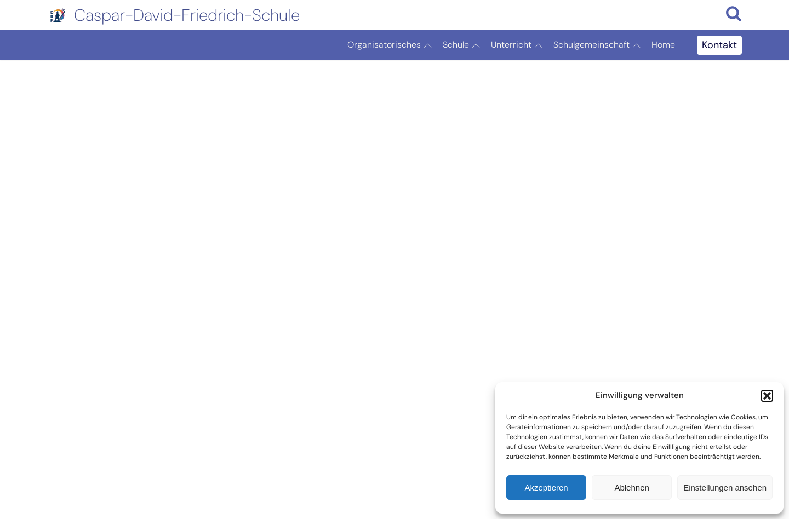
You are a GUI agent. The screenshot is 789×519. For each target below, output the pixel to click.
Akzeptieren (546, 487)
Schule (464, 45)
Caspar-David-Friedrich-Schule (187, 15)
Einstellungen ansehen (725, 487)
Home (663, 44)
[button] (767, 395)
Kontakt (719, 44)
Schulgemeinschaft (599, 45)
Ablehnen (631, 487)
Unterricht (519, 45)
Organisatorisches (392, 45)
